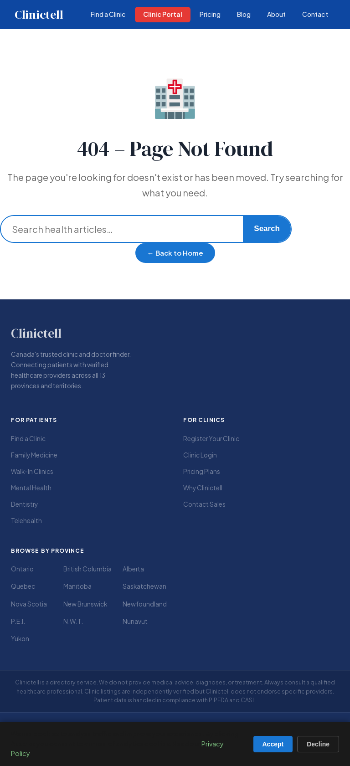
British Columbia (87, 569)
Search (267, 228)
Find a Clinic (28, 438)
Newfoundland (145, 604)
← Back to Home (175, 252)
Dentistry (24, 504)
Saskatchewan (144, 586)
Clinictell (39, 14)
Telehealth (26, 520)
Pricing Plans (201, 471)
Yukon (20, 639)
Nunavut (135, 621)
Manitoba (77, 586)
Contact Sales (204, 504)
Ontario (22, 569)
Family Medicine (34, 455)
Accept (273, 744)
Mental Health (31, 488)
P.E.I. (18, 621)
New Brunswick (85, 604)
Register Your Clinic (211, 438)
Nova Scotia (29, 604)
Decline (318, 744)
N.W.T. (73, 621)
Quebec (23, 586)
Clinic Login (200, 455)
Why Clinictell (202, 488)
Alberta (133, 569)
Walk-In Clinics (32, 471)
